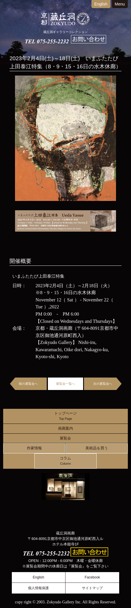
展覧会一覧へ (65, 383)
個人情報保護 (38, 588)
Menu (120, 4)
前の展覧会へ (28, 383)
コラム (65, 461)
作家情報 (34, 448)
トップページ (65, 416)
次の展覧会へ (102, 383)
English (101, 4)
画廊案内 (65, 428)
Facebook (92, 577)
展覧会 (65, 438)
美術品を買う (96, 448)
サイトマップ (92, 588)
